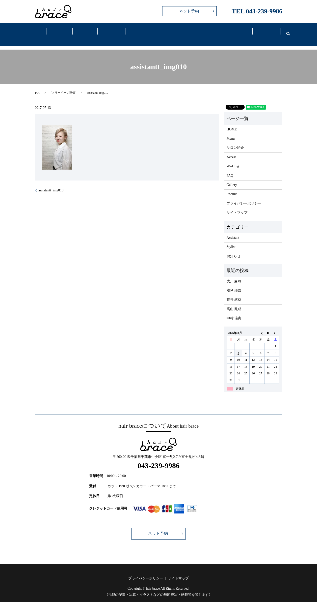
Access (166, 32)
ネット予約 (189, 11)
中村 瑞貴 (234, 312)
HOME (232, 123)
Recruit (263, 32)
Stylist (231, 240)
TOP (37, 86)
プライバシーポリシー (244, 197)
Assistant (233, 231)
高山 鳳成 (234, 302)
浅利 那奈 (234, 284)
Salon (59, 32)
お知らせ (233, 250)
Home (35, 32)
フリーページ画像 (63, 86)
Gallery (137, 32)
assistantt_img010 (50, 184)
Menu (84, 32)
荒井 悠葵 (234, 293)
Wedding (201, 32)
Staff (110, 32)
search (285, 31)
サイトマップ (237, 206)
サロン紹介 (235, 141)
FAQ (234, 32)
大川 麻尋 (234, 275)
